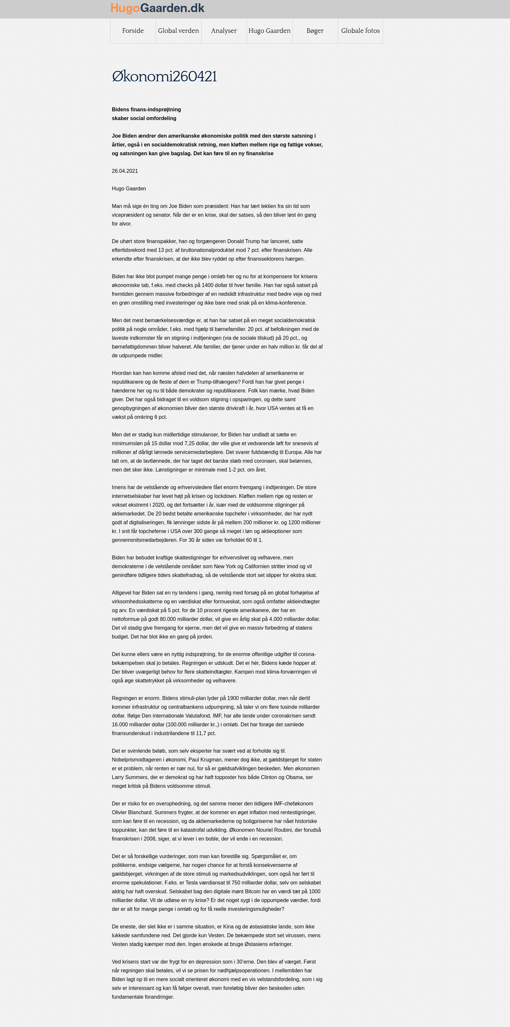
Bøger (315, 30)
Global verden (178, 30)
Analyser (224, 30)
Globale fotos (360, 30)
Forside (133, 30)
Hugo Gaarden (269, 30)
